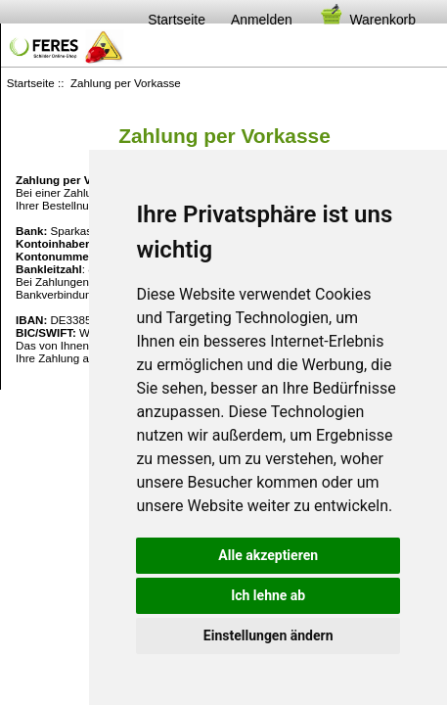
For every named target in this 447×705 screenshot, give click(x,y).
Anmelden (261, 19)
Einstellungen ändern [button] (268, 635)
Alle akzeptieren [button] (268, 555)
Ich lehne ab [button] (268, 595)
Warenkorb (367, 19)
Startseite (176, 19)
